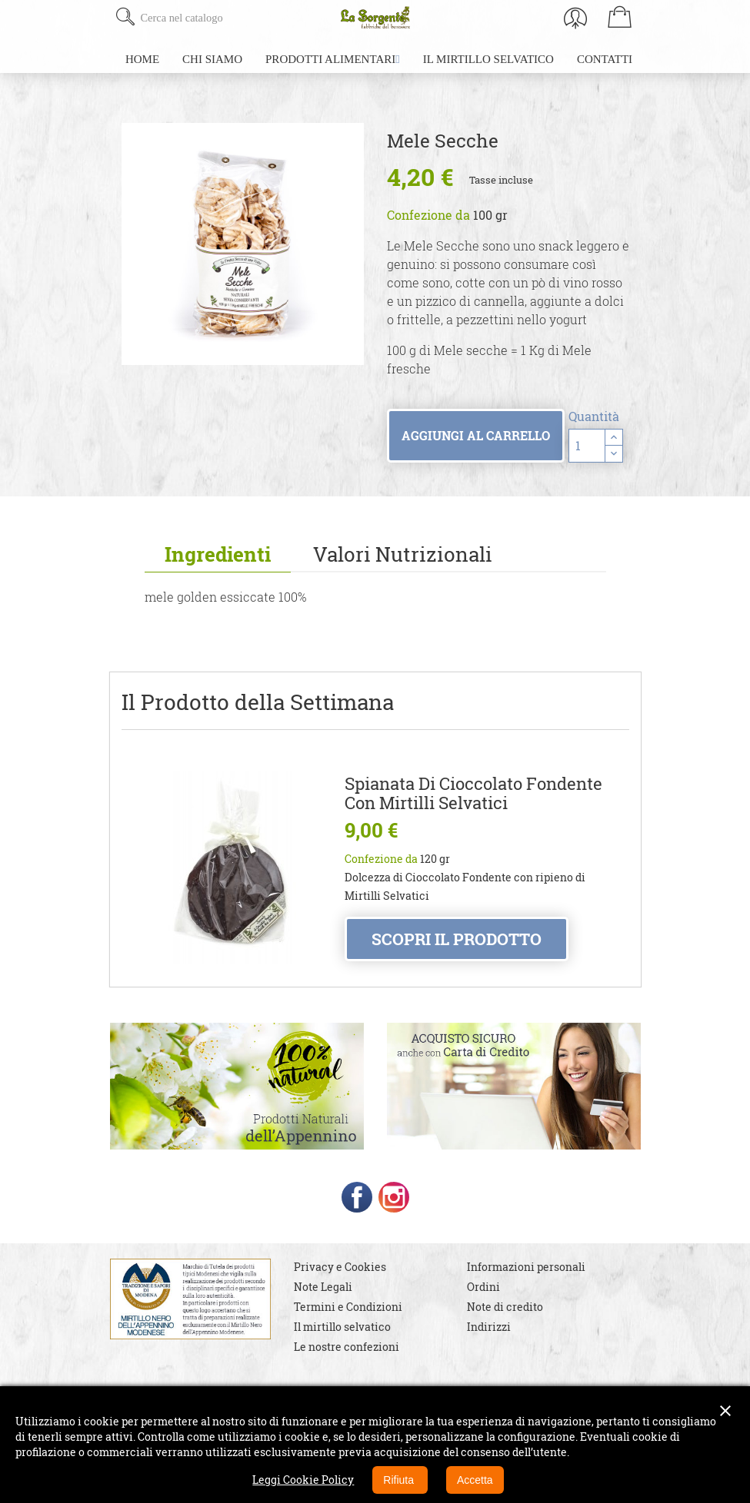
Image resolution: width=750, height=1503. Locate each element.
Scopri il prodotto (457, 939)
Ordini (483, 1286)
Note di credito (505, 1306)
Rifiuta (400, 1480)
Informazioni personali (526, 1266)
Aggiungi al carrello (476, 435)
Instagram (393, 1197)
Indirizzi (489, 1326)
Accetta (475, 1480)
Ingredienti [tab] (218, 554)
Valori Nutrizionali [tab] (402, 554)
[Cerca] (231, 17)
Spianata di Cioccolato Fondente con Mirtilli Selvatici (473, 793)
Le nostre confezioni (346, 1346)
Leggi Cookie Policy (303, 1479)
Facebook (357, 1197)
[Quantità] (586, 446)
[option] (243, 244)
